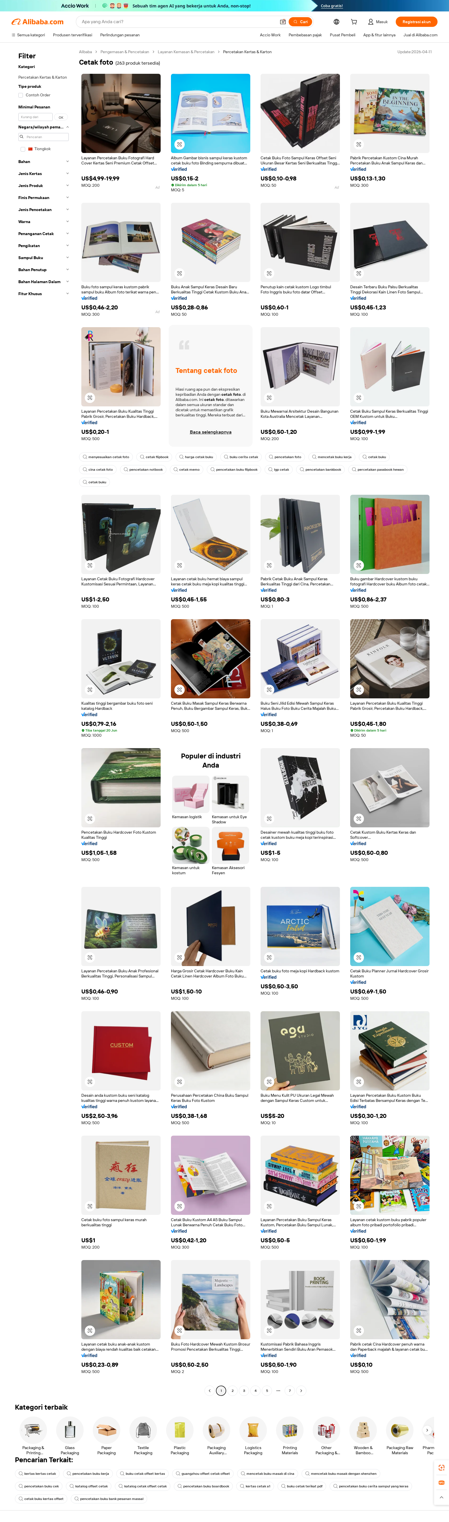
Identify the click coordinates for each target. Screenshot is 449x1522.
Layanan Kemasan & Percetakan (186, 51)
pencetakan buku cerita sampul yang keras (370, 1486)
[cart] (355, 22)
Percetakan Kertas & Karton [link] (247, 51)
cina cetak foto (98, 469)
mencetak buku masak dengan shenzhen (341, 1473)
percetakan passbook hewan (378, 469)
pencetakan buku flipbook (233, 469)
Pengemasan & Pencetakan (125, 51)
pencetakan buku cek (39, 1486)
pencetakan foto (285, 457)
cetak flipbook (154, 457)
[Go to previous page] (209, 1391)
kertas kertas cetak (37, 1473)
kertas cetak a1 (255, 1486)
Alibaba (85, 51)
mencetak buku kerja (332, 457)
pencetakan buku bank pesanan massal (108, 1499)
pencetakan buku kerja (88, 1473)
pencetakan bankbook (320, 469)
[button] (282, 21)
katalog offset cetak (89, 1486)
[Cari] (300, 21)
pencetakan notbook (143, 469)
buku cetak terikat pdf (301, 1486)
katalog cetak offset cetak (143, 1486)
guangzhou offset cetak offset (203, 1473)
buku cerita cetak (241, 457)
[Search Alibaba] (178, 22)
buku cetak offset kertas (142, 1473)
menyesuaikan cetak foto (106, 457)
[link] (441, 1467)
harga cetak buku (196, 457)
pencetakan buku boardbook (203, 1486)
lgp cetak (278, 469)
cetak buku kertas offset (41, 1499)
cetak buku (374, 457)
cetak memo (187, 469)
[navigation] (43, 722)
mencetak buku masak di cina (267, 1473)
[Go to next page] (301, 1391)
